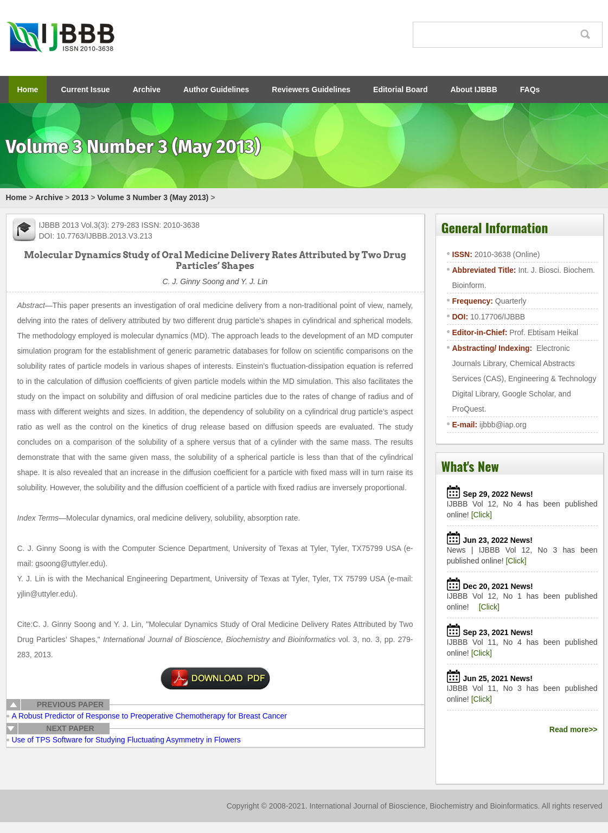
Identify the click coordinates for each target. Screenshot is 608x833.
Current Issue (85, 89)
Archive (147, 89)
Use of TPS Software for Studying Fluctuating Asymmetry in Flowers (126, 739)
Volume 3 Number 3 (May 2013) (152, 197)
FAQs (530, 89)
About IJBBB (473, 89)
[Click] (481, 514)
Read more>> (573, 729)
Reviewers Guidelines (311, 89)
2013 (80, 197)
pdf (215, 678)
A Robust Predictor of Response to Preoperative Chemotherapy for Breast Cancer (149, 716)
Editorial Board (400, 89)
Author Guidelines (216, 89)
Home (28, 89)
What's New (470, 466)
